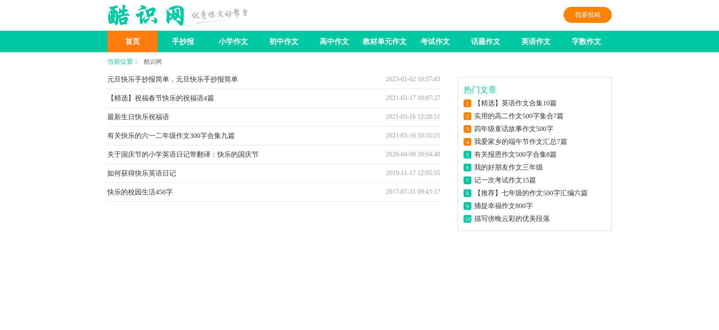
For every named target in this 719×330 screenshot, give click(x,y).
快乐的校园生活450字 (140, 192)
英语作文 (536, 41)
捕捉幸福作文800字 (503, 205)
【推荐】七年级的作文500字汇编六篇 (531, 193)
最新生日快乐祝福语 (138, 117)
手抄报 (183, 41)
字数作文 (586, 41)
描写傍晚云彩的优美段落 (512, 218)
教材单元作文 (385, 41)
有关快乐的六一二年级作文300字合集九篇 (171, 135)
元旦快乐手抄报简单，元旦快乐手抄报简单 (172, 79)
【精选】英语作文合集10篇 (515, 103)
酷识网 (153, 61)
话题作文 (485, 41)
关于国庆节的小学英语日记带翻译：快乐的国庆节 (183, 154)
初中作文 (284, 41)
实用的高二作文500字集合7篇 (519, 116)
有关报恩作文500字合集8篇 (515, 154)
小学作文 (233, 41)
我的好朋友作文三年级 (508, 167)
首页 (132, 41)
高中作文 (334, 41)
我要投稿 (588, 14)
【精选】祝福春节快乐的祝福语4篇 (160, 98)
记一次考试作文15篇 (505, 180)
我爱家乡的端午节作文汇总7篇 (520, 141)
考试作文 (435, 41)
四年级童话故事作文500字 (513, 128)
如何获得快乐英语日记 (141, 173)
